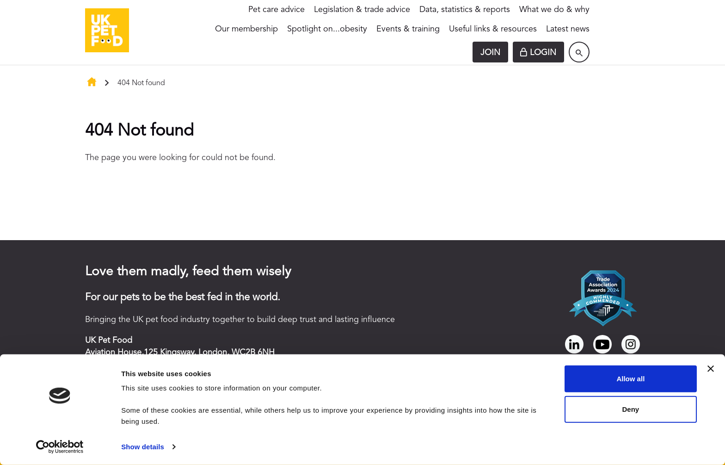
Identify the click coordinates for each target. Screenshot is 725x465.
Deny (630, 409)
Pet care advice (276, 10)
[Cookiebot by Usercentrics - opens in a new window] (59, 447)
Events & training (408, 29)
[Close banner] (710, 369)
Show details (142, 447)
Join (490, 53)
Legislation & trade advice (362, 10)
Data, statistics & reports (464, 10)
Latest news (568, 29)
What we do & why (554, 10)
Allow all (630, 379)
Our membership (246, 29)
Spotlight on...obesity (327, 29)
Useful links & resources (493, 29)
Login (543, 53)
